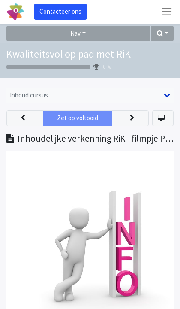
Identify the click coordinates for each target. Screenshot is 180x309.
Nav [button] (75, 33)
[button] (162, 34)
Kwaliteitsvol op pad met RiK (68, 54)
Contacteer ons (60, 11)
